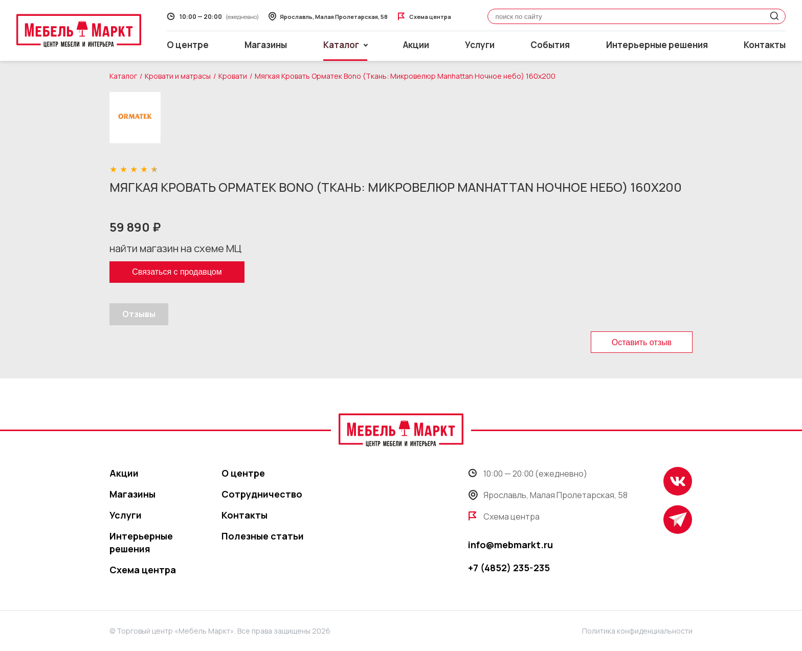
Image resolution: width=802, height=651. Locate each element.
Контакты (765, 45)
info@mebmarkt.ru (510, 544)
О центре (188, 45)
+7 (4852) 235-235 (509, 568)
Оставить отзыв (642, 342)
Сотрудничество (261, 494)
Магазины (265, 45)
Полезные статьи (262, 536)
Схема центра (142, 570)
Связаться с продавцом (176, 271)
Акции (416, 45)
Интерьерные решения (657, 45)
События (550, 45)
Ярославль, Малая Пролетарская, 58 (548, 495)
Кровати (232, 76)
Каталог (123, 76)
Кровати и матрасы (178, 76)
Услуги (480, 45)
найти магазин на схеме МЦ (175, 248)
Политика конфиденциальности (637, 631)
